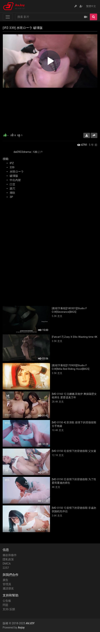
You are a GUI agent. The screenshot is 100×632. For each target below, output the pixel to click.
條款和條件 (10, 555)
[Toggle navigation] (8, 16)
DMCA (7, 563)
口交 (12, 184)
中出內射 (15, 180)
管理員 (7, 584)
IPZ (12, 163)
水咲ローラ (17, 171)
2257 (6, 567)
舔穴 (12, 188)
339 (12, 167)
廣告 (5, 580)
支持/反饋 (9, 609)
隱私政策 (8, 559)
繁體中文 (91, 6)
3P (11, 197)
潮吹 (12, 192)
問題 (5, 605)
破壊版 (14, 176)
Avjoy (21, 627)
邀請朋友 (8, 588)
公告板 (7, 600)
